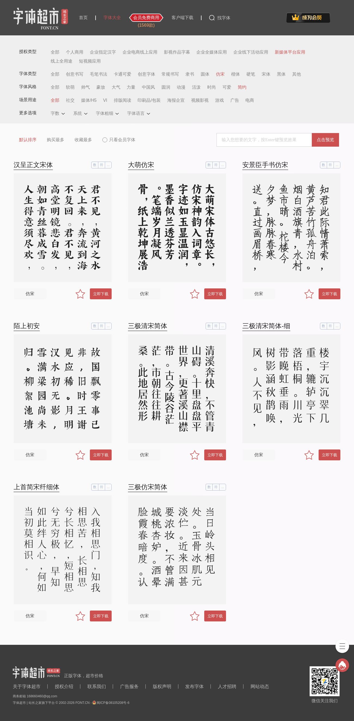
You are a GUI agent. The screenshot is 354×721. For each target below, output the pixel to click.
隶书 (189, 74)
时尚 (211, 87)
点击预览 (325, 139)
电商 (249, 100)
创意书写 (74, 74)
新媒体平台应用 (290, 52)
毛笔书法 (98, 74)
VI (105, 100)
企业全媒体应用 (211, 52)
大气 (116, 87)
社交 (70, 100)
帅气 (85, 87)
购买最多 (55, 139)
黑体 (281, 74)
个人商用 (74, 52)
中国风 (148, 87)
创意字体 (146, 74)
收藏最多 (83, 139)
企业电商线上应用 (140, 52)
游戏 (219, 100)
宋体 (266, 74)
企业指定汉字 (103, 52)
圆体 (205, 74)
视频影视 (200, 100)
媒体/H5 (89, 100)
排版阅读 (122, 100)
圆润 (165, 87)
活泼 (196, 87)
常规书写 (170, 74)
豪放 (100, 87)
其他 (296, 74)
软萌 (70, 87)
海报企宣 (176, 100)
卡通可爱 (122, 74)
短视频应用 (90, 61)
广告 (234, 100)
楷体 (235, 74)
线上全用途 (61, 61)
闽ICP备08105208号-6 (113, 703)
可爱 (226, 87)
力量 (131, 87)
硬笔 (250, 74)
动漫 (181, 87)
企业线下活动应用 (250, 52)
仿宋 (220, 74)
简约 (242, 87)
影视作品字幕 (177, 52)
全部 (55, 52)
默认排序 (27, 139)
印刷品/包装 (149, 100)
